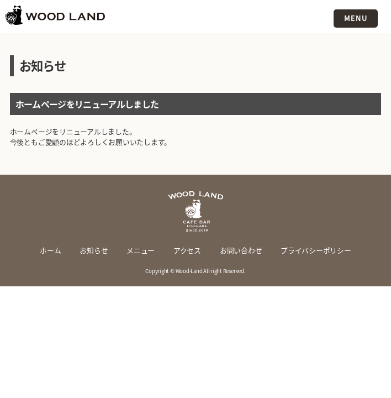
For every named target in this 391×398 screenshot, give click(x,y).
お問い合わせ (241, 250)
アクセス (187, 250)
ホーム (50, 250)
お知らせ (94, 250)
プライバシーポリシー (316, 250)
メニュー (140, 250)
